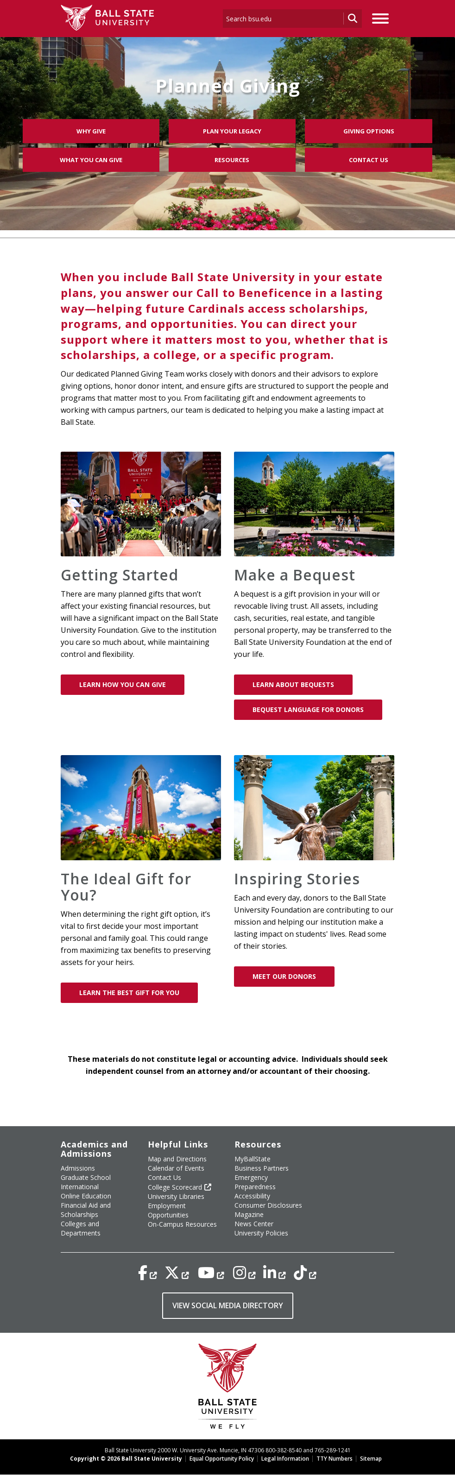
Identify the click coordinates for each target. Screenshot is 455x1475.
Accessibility (252, 1195)
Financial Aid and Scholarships (86, 1210)
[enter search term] (283, 18)
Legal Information (285, 1458)
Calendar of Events (176, 1168)
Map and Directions (177, 1158)
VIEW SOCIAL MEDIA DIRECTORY (227, 1305)
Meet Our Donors (284, 976)
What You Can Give (91, 160)
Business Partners (261, 1168)
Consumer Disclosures (268, 1205)
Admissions (78, 1168)
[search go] (352, 18)
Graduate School (86, 1177)
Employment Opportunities (168, 1210)
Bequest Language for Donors (308, 709)
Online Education (86, 1195)
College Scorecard (175, 1187)
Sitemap (371, 1458)
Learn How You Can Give (122, 684)
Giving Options (368, 131)
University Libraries (176, 1196)
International (80, 1186)
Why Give (91, 131)
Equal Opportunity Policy (222, 1458)
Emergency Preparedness (255, 1182)
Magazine (249, 1214)
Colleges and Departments (81, 1228)
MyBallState (252, 1158)
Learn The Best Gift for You (129, 992)
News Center (253, 1223)
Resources (232, 160)
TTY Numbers (334, 1458)
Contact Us (368, 160)
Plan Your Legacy (232, 131)
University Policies (261, 1233)
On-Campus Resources (182, 1224)
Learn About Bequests (293, 684)
